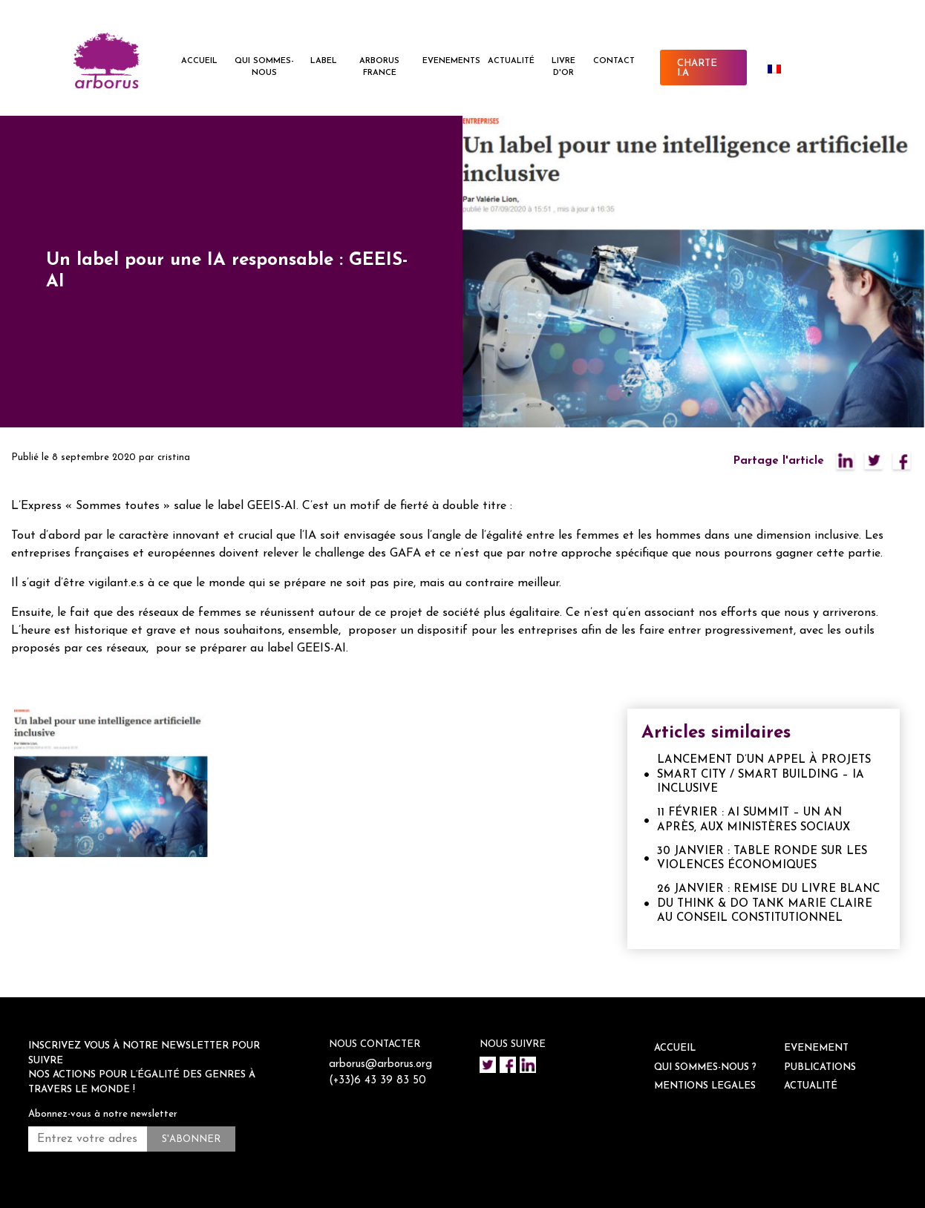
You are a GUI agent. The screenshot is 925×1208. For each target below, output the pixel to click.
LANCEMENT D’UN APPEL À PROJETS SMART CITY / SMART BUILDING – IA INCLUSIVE (764, 775)
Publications (820, 1067)
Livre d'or (563, 67)
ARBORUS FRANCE (379, 67)
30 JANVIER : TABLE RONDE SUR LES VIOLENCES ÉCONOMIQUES (762, 859)
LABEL (323, 61)
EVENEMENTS (451, 61)
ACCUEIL (199, 61)
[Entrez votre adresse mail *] (87, 1139)
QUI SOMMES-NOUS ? (705, 1067)
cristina (173, 457)
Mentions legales (705, 1086)
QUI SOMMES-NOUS (264, 67)
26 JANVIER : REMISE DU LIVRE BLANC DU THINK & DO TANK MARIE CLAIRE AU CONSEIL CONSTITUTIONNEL (768, 904)
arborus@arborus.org (381, 1064)
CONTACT (614, 61)
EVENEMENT (816, 1048)
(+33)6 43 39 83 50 (378, 1080)
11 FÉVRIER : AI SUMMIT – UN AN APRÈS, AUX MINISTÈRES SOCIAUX (753, 820)
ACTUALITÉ (511, 61)
